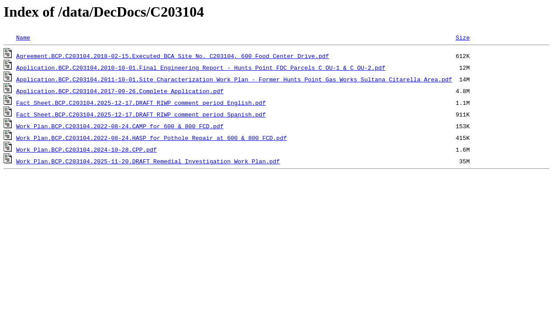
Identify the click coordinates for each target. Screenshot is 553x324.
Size (463, 37)
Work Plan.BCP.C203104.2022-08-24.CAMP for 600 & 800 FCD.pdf (120, 126)
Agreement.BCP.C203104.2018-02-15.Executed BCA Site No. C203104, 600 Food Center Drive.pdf (172, 56)
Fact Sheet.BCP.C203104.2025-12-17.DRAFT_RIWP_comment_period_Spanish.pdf (141, 114)
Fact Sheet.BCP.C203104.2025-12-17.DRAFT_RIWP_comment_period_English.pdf (141, 103)
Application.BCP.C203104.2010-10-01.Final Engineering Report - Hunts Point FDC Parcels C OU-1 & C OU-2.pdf (200, 67)
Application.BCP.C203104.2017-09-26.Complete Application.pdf (120, 91)
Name (23, 37)
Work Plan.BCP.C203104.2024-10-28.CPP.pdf (86, 149)
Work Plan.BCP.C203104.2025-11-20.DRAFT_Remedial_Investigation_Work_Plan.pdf (148, 161)
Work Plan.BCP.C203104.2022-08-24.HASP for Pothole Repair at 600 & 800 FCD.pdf (151, 138)
